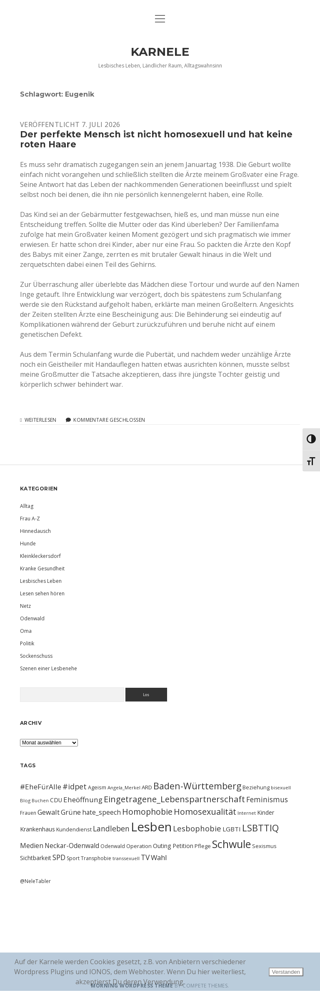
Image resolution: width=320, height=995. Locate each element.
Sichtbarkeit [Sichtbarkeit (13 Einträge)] (35, 858)
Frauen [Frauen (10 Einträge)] (28, 812)
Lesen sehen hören (42, 593)
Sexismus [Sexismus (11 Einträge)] (264, 846)
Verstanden (286, 972)
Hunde (28, 543)
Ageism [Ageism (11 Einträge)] (97, 787)
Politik (27, 643)
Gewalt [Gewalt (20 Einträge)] (49, 812)
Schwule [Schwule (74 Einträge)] (231, 844)
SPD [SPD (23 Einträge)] (58, 857)
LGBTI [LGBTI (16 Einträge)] (231, 829)
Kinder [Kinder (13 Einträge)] (265, 812)
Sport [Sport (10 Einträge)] (73, 858)
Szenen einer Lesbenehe (48, 668)
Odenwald (32, 618)
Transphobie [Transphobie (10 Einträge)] (96, 858)
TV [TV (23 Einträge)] (145, 857)
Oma (26, 630)
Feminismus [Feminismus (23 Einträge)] (267, 799)
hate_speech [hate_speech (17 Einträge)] (101, 812)
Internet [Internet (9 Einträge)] (247, 813)
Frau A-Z (30, 518)
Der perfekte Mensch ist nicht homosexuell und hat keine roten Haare (156, 139)
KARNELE (160, 52)
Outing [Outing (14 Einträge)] (162, 846)
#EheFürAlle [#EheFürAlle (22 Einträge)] (40, 786)
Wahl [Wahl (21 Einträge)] (159, 857)
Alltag (26, 506)
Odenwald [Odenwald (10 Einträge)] (112, 846)
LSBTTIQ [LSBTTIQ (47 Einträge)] (260, 827)
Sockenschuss (36, 655)
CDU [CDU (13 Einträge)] (56, 800)
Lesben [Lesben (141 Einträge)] (151, 826)
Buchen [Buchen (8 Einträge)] (40, 800)
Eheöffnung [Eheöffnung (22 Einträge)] (82, 799)
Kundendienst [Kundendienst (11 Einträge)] (74, 829)
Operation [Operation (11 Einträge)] (139, 846)
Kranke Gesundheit (42, 568)
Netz (25, 605)
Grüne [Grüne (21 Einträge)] (71, 812)
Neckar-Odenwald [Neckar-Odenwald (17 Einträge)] (72, 845)
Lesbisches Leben (41, 581)
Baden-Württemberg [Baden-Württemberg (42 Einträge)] (197, 786)
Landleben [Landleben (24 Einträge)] (111, 828)
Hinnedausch (35, 531)
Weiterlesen (41, 420)
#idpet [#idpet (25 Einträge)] (74, 786)
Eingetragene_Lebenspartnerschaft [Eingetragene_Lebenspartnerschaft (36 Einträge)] (174, 799)
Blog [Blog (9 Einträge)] (25, 800)
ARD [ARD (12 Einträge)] (147, 787)
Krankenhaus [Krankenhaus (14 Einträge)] (37, 829)
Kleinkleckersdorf (40, 556)
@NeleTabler (35, 881)
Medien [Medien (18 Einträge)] (31, 845)
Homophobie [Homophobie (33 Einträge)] (147, 811)
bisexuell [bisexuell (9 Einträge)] (281, 787)
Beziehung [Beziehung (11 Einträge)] (256, 787)
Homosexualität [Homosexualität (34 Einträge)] (205, 811)
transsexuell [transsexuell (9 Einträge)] (126, 858)
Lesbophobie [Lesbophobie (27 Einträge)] (197, 828)
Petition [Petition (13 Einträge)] (182, 846)
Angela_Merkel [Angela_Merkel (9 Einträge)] (124, 787)
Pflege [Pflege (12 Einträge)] (203, 846)
